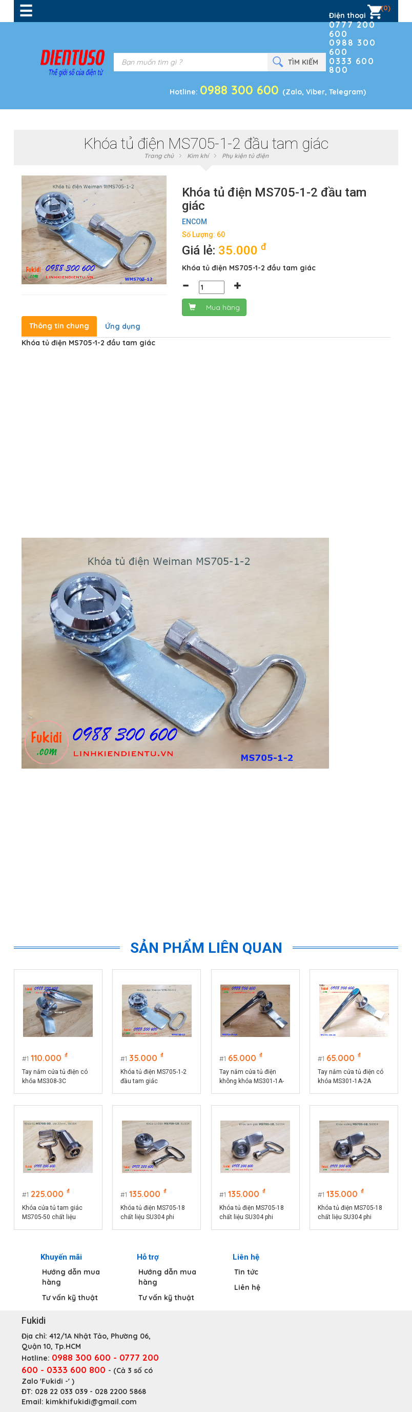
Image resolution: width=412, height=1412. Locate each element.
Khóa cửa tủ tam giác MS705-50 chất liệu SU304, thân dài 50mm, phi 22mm (55, 1213)
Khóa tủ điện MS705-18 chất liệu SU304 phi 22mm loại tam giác (251, 1213)
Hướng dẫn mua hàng (71, 1277)
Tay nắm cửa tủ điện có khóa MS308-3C (55, 1076)
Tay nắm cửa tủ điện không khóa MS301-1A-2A (251, 1077)
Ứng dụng (122, 326)
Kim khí (198, 156)
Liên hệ (247, 1287)
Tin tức (246, 1272)
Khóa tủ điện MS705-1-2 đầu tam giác (154, 1076)
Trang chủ (159, 156)
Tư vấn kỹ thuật (70, 1297)
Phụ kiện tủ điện (245, 156)
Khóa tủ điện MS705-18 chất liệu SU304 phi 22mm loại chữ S (153, 1213)
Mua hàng (214, 307)
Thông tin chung (59, 325)
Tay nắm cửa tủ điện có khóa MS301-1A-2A (351, 1076)
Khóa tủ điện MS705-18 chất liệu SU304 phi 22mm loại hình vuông (350, 1213)
